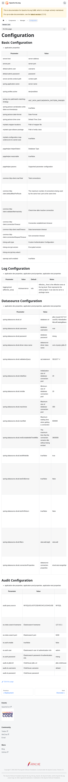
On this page (7, 29)
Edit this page (8, 681)
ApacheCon (7, 707)
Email (3, 737)
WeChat (5, 734)
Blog (3, 749)
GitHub (5, 752)
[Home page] (3, 20)
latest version (36, 14)
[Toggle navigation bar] (3, 2)
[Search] (64, 3)
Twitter (5, 731)
